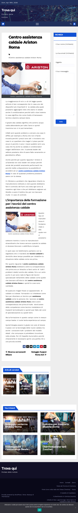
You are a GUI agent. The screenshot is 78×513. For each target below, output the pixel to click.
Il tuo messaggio (65, 93)
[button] (71, 24)
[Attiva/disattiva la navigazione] (37, 24)
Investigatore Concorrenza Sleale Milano (16, 449)
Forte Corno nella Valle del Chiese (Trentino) (56, 489)
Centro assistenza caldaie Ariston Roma (25, 42)
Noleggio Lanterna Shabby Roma (16, 425)
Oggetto (65, 63)
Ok (39, 510)
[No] (75, 508)
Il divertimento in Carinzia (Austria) (64, 496)
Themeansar (5, 496)
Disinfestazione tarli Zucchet (54, 448)
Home (61, 482)
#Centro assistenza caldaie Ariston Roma (25, 58)
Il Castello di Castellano (68, 493)
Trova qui (8, 10)
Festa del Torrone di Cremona (66, 486)
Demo (74, 482)
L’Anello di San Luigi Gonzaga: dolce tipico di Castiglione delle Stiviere (61, 501)
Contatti (67, 482)
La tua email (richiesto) (65, 54)
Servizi (8, 421)
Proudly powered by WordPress (12, 494)
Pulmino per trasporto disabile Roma (56, 425)
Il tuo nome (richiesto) (65, 45)
